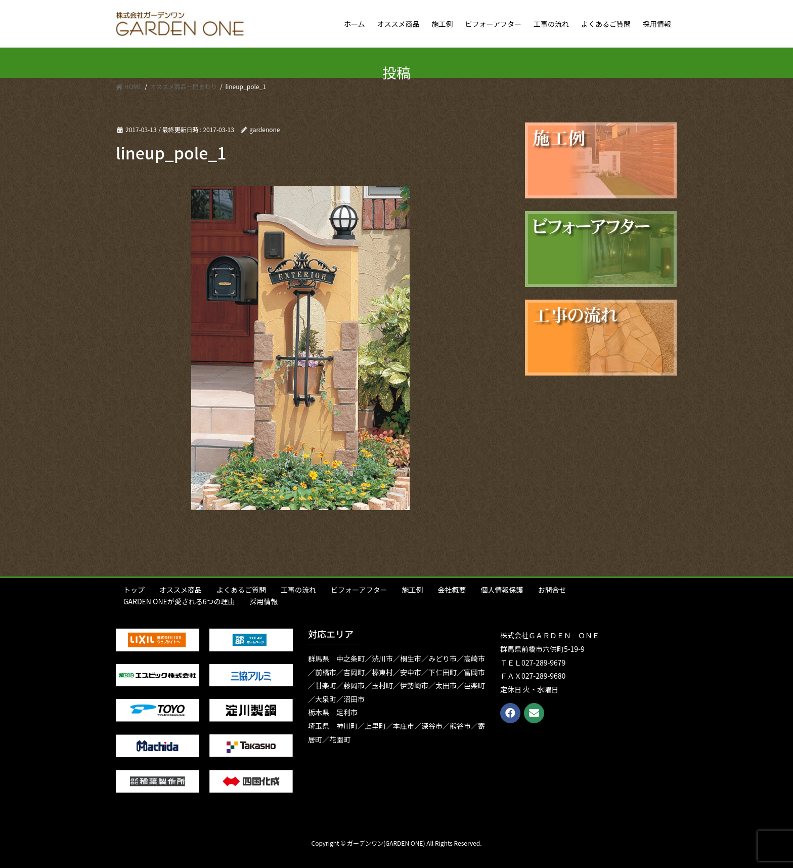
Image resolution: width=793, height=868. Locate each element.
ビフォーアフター (359, 590)
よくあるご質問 (241, 590)
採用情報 (264, 601)
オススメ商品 (180, 590)
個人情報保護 (501, 590)
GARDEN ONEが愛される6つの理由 (179, 601)
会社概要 (451, 590)
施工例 (412, 590)
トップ (134, 590)
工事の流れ (298, 590)
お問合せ (552, 590)
